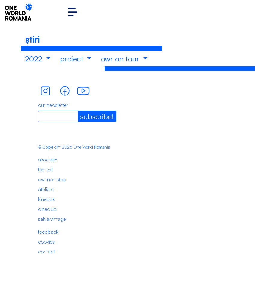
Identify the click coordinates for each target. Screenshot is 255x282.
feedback (48, 232)
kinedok (46, 199)
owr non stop (52, 179)
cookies (46, 242)
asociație (47, 160)
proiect (72, 58)
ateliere (46, 189)
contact (46, 252)
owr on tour (121, 58)
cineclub (47, 209)
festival (45, 169)
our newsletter (53, 105)
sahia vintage (52, 219)
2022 (34, 58)
